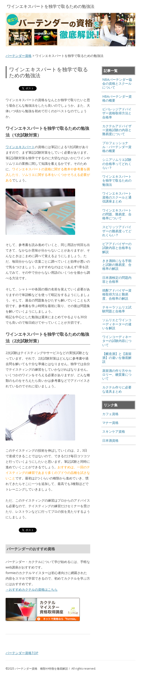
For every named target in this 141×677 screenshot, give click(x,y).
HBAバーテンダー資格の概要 (117, 98)
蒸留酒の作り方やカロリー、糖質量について (116, 374)
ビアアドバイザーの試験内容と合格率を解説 (116, 248)
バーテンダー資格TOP (22, 653)
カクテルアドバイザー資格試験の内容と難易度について (116, 130)
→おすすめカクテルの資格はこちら (32, 589)
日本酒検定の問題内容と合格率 (116, 279)
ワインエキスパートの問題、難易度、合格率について (116, 214)
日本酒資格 (110, 440)
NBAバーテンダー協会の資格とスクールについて (117, 83)
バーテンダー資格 (19, 55)
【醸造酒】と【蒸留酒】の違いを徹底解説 (116, 357)
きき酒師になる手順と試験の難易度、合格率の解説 (116, 264)
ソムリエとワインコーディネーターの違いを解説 (116, 324)
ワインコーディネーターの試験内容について (116, 341)
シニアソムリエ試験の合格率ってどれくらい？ (116, 163)
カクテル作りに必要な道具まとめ (116, 389)
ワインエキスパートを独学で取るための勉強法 (116, 180)
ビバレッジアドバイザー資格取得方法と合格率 (116, 113)
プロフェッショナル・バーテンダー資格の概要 (116, 147)
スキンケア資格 (113, 431)
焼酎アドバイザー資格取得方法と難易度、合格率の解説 (116, 294)
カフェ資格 (110, 414)
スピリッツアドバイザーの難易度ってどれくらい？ (116, 231)
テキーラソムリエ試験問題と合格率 (116, 309)
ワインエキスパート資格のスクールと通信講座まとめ (116, 197)
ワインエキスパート (20, 147)
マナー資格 (110, 422)
